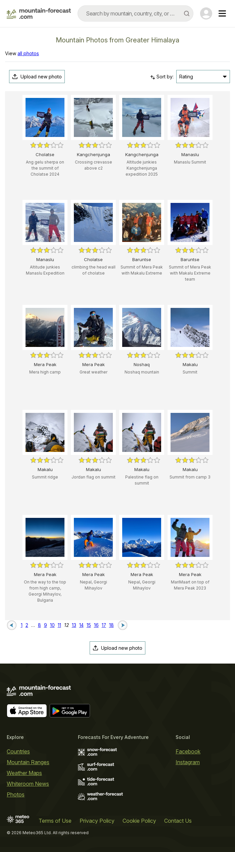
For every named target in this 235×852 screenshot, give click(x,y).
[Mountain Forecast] (39, 13)
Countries (18, 751)
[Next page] (123, 625)
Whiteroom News (28, 783)
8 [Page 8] (39, 625)
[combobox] (135, 13)
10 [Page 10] (52, 625)
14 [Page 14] (81, 625)
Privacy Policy (97, 820)
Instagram (188, 762)
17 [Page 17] (104, 625)
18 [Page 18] (111, 625)
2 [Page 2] (27, 625)
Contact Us (178, 820)
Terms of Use (55, 820)
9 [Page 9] (45, 625)
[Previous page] (12, 625)
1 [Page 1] (21, 625)
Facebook (188, 751)
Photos (16, 794)
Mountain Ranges (28, 762)
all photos (28, 53)
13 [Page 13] (74, 625)
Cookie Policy (139, 820)
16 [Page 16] (96, 625)
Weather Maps (24, 773)
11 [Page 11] (59, 625)
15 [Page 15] (89, 625)
